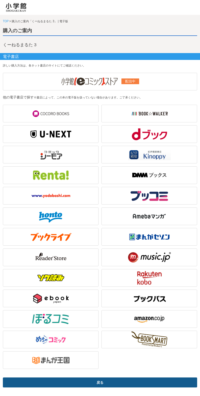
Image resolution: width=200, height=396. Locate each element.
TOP (6, 21)
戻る (100, 383)
